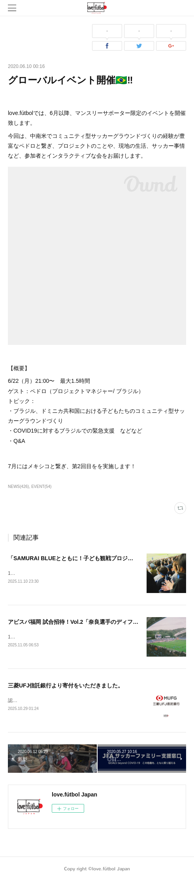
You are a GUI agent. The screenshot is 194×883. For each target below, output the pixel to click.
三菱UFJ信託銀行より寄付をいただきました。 (65, 686)
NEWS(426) (18, 486)
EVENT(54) (41, 486)
